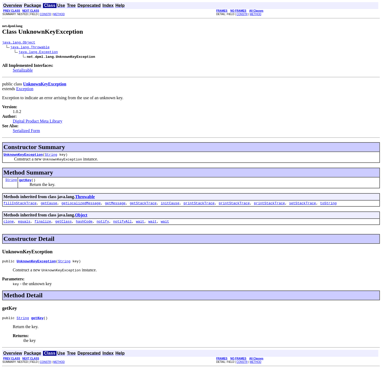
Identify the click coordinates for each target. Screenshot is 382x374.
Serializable (23, 71)
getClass (63, 225)
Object (81, 218)
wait (140, 225)
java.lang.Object (18, 43)
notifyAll (122, 225)
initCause (170, 206)
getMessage (115, 206)
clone (8, 225)
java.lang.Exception (38, 52)
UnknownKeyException (23, 156)
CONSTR (45, 14)
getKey (25, 182)
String (51, 156)
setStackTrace (302, 206)
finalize (42, 225)
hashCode (84, 225)
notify (103, 225)
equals (24, 225)
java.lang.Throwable (30, 47)
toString (328, 206)
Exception (24, 89)
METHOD (59, 14)
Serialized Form (26, 131)
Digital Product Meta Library (37, 122)
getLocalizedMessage (81, 206)
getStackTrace (143, 206)
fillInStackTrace (20, 206)
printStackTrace (199, 206)
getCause (49, 206)
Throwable (85, 199)
